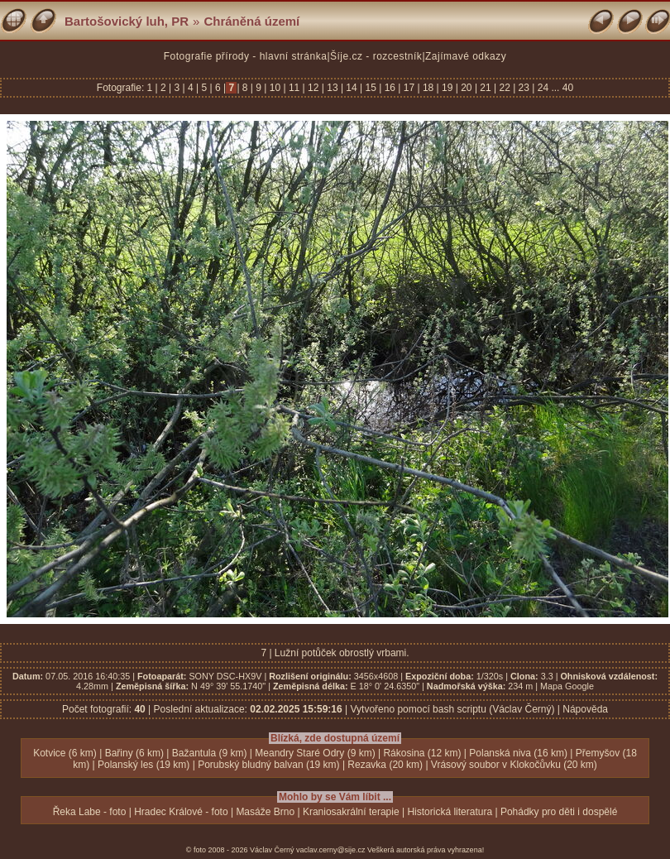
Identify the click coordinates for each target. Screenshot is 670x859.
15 (370, 88)
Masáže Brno (265, 812)
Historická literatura (449, 812)
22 (504, 88)
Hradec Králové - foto (180, 812)
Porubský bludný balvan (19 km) (268, 764)
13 (332, 88)
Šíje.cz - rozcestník (376, 56)
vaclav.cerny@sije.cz (331, 850)
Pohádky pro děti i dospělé (558, 812)
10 (274, 88)
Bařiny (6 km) (134, 753)
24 (542, 88)
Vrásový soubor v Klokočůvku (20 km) (514, 764)
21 (485, 88)
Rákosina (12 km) (422, 753)
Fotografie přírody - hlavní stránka (246, 56)
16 (389, 88)
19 (447, 88)
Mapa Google (567, 686)
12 (313, 88)
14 (351, 88)
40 (567, 88)
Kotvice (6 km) (65, 753)
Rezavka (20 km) (385, 764)
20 (466, 88)
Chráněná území (251, 21)
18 (428, 88)
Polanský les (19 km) (143, 764)
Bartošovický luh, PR (127, 21)
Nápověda (585, 709)
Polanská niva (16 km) (518, 753)
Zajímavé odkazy (465, 56)
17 (408, 88)
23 (523, 88)
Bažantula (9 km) (209, 753)
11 (294, 88)
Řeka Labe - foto (90, 812)
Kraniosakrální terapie (351, 812)
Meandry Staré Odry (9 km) (315, 753)
